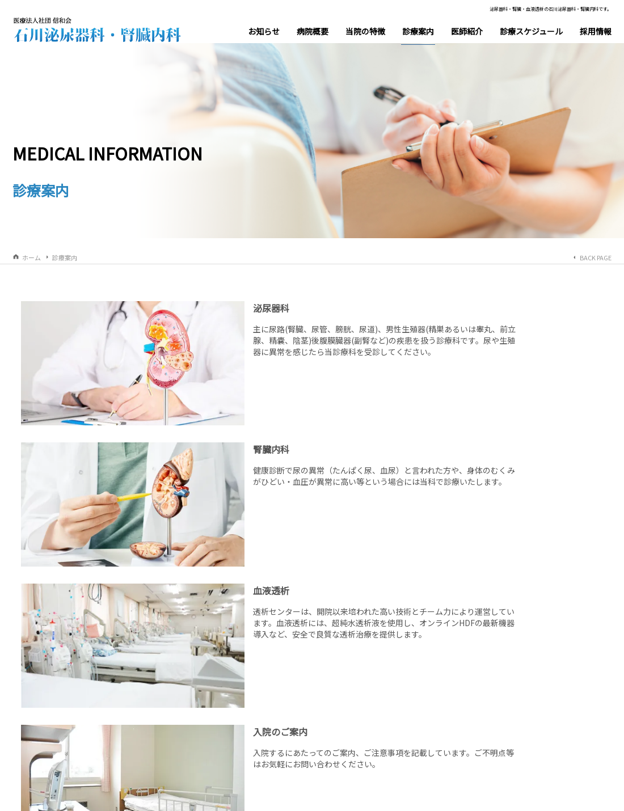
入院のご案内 (391, 733)
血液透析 (299, 733)
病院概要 (312, 31)
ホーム (31, 245)
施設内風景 (135, 733)
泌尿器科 (299, 718)
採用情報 (596, 31)
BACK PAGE (596, 245)
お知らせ (264, 31)
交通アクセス (223, 733)
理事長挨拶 (135, 718)
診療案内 (418, 35)
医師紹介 (467, 31)
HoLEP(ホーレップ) (570, 718)
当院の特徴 (365, 31)
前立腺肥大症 (475, 718)
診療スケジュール (531, 31)
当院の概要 (219, 718)
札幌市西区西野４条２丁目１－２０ (126, 640)
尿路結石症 (470, 733)
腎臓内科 (382, 718)
